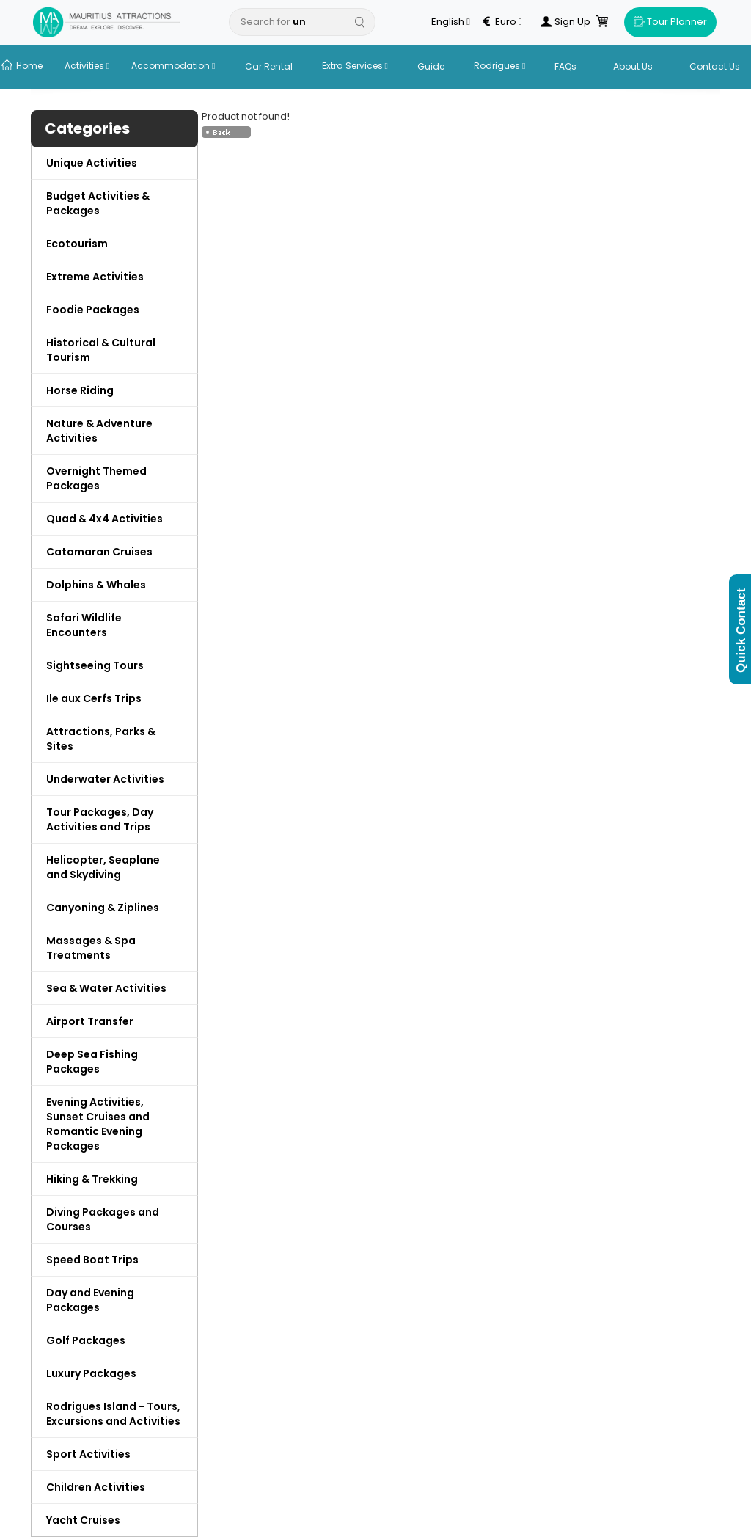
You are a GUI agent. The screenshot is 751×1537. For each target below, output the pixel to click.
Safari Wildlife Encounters (84, 625)
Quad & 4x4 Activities (104, 518)
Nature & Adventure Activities (99, 430)
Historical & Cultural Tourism (100, 350)
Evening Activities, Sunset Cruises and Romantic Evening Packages (98, 1124)
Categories (87, 128)
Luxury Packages (91, 1373)
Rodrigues (499, 65)
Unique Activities (91, 163)
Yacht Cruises (83, 1520)
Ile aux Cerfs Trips (94, 698)
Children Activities (95, 1487)
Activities (87, 65)
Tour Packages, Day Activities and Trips (99, 819)
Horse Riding (80, 390)
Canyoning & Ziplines (102, 907)
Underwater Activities (105, 779)
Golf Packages (85, 1340)
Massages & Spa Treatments (91, 948)
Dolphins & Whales (96, 584)
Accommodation (173, 65)
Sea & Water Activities (106, 988)
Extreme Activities (95, 276)
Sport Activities (88, 1454)
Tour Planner (670, 22)
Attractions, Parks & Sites (100, 738)
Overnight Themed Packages (96, 478)
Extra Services (355, 65)
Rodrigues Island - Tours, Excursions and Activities (113, 1413)
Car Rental (269, 66)
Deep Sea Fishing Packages (92, 1061)
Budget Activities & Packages (98, 203)
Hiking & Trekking (92, 1179)
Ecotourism (77, 243)
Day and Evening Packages (90, 1300)
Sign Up (565, 22)
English (450, 22)
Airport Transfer (89, 1021)
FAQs (565, 66)
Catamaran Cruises (99, 551)
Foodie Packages (92, 309)
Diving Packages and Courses (102, 1219)
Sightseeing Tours (95, 665)
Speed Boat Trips (92, 1259)
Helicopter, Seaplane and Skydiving (103, 867)
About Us (633, 66)
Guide (430, 66)
